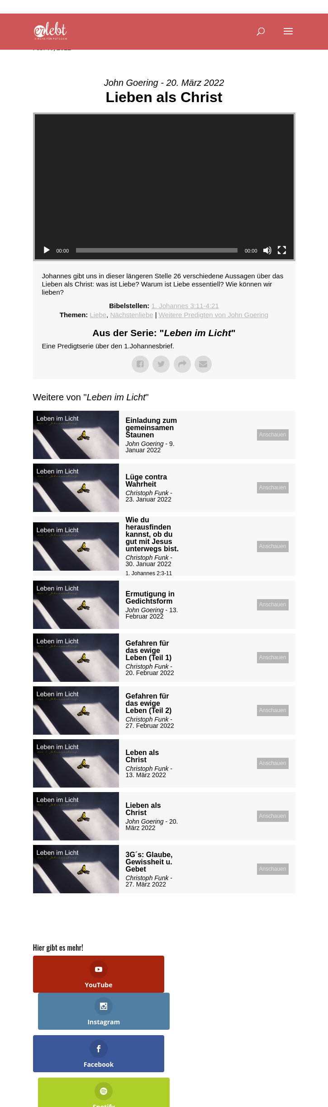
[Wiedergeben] (46, 250)
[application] (164, 187)
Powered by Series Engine (261, 916)
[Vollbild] (281, 250)
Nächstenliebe (131, 315)
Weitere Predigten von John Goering (213, 315)
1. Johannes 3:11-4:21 (185, 306)
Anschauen (272, 435)
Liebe (98, 315)
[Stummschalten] (267, 250)
